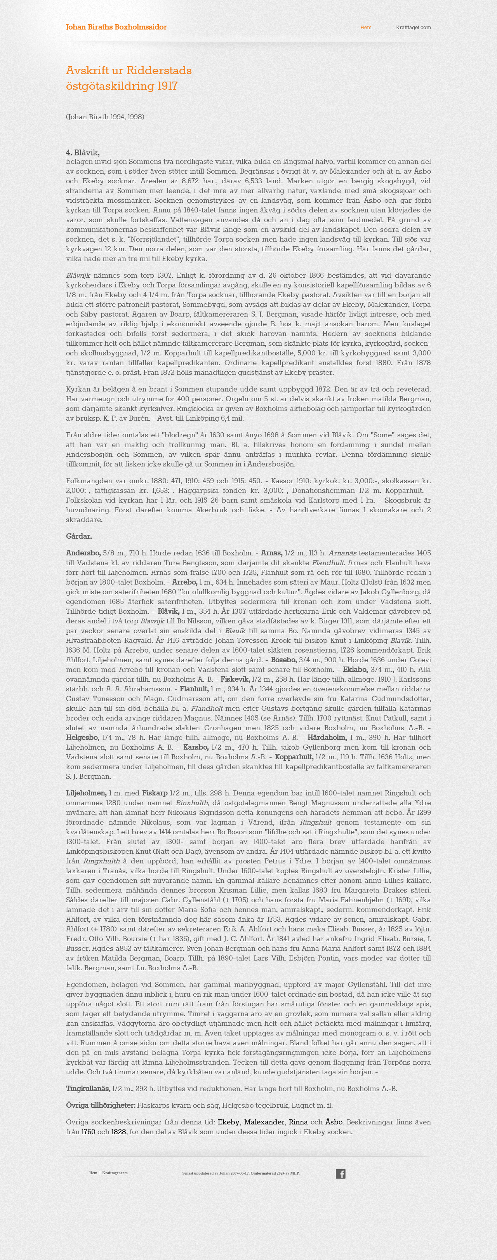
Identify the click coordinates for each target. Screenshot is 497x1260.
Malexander (264, 1122)
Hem (366, 27)
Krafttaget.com (413, 27)
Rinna (298, 1122)
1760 (89, 1132)
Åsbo (333, 1122)
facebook (340, 1174)
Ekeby (229, 1122)
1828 (118, 1132)
